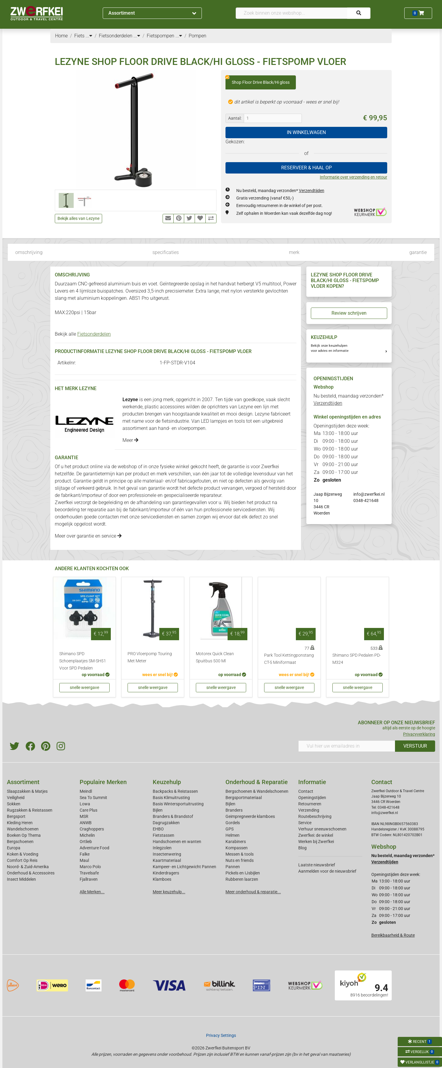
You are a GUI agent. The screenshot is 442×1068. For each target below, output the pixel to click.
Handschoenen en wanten (177, 841)
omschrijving (29, 252)
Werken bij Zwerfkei (316, 841)
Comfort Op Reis (22, 860)
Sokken (13, 803)
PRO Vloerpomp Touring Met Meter (150, 657)
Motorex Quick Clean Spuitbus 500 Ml (215, 657)
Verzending (308, 810)
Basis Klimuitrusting (171, 797)
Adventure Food (94, 847)
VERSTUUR (415, 746)
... (89, 36)
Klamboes (162, 879)
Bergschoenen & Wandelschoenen (256, 791)
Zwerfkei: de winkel (315, 835)
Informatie (312, 782)
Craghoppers (92, 829)
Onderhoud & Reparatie (256, 782)
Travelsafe (89, 873)
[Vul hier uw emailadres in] (346, 746)
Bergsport (16, 816)
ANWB (86, 822)
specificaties (165, 252)
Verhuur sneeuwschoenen (322, 829)
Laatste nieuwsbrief (316, 864)
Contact (305, 791)
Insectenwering (167, 854)
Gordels (232, 822)
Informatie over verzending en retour (353, 177)
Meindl (86, 791)
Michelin (87, 835)
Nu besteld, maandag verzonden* (280, 190)
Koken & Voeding (22, 854)
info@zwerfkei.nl (369, 494)
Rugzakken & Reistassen (29, 810)
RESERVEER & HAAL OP (306, 168)
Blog (302, 847)
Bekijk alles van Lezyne (78, 218)
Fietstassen (163, 835)
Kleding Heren (20, 822)
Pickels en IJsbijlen (242, 873)
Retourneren (309, 803)
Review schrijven (349, 313)
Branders (234, 810)
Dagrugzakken (166, 822)
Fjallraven (89, 879)
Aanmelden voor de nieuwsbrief (327, 871)
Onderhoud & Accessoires (31, 873)
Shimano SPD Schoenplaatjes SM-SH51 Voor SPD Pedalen (82, 661)
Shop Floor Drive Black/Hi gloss (257, 80)
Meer (130, 440)
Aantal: (234, 118)
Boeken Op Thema (24, 835)
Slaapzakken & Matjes (27, 791)
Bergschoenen (20, 841)
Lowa (85, 803)
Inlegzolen (162, 847)
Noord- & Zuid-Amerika (28, 866)
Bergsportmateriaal (243, 797)
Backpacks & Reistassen (175, 791)
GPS (229, 829)
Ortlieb (86, 841)
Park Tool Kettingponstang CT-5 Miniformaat (289, 659)
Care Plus (88, 810)
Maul (84, 860)
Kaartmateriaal (167, 860)
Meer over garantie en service (88, 536)
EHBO (158, 829)
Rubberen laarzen (241, 879)
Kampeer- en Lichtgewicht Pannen (184, 866)
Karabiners (235, 841)
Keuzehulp (167, 782)
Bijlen (158, 810)
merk (294, 252)
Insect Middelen (21, 879)
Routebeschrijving (315, 816)
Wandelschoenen (23, 829)
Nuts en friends (239, 860)
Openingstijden (312, 797)
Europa (13, 847)
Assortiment (152, 13)
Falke (85, 854)
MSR (84, 816)
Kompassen (236, 847)
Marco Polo (90, 866)
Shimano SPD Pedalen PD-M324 (356, 659)
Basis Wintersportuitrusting (178, 803)
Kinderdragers (166, 873)
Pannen (232, 866)
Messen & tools (239, 854)
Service (304, 822)
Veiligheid (16, 797)
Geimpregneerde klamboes (250, 816)
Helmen (232, 835)
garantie (418, 252)
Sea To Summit (93, 797)
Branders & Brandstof (173, 816)
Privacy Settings (221, 1035)
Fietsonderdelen (94, 334)
